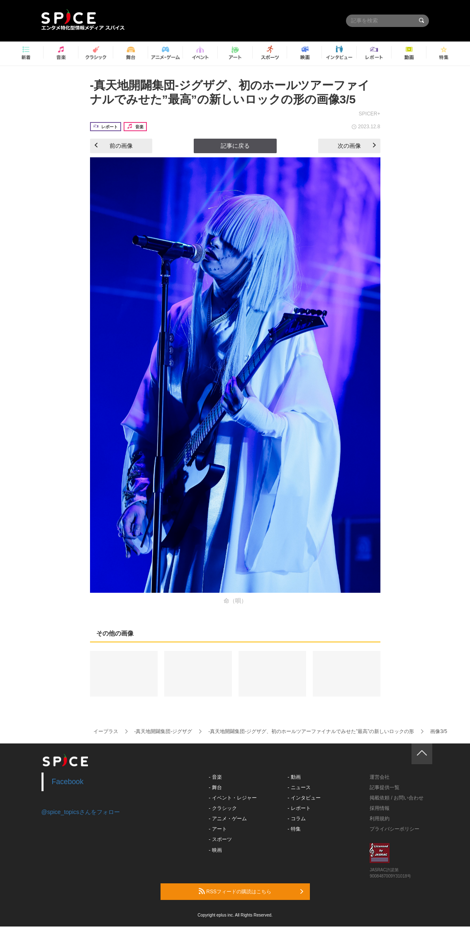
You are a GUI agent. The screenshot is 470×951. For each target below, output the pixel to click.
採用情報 (380, 808)
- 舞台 (215, 787)
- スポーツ (220, 839)
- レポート (298, 808)
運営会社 (380, 777)
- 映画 (215, 850)
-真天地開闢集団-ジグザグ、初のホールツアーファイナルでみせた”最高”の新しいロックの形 (311, 731)
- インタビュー (303, 798)
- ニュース (298, 787)
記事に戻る (235, 145)
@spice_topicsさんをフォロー (80, 812)
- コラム (296, 818)
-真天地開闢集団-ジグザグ (163, 731)
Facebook (68, 781)
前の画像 (114, 145)
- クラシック (222, 808)
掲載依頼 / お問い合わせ (397, 798)
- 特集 (293, 829)
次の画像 (357, 145)
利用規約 (380, 818)
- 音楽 (215, 777)
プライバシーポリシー (394, 829)
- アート (217, 829)
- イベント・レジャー (232, 798)
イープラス (105, 731)
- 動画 (293, 777)
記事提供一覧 (384, 787)
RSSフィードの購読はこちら (251, 891)
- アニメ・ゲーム (227, 818)
